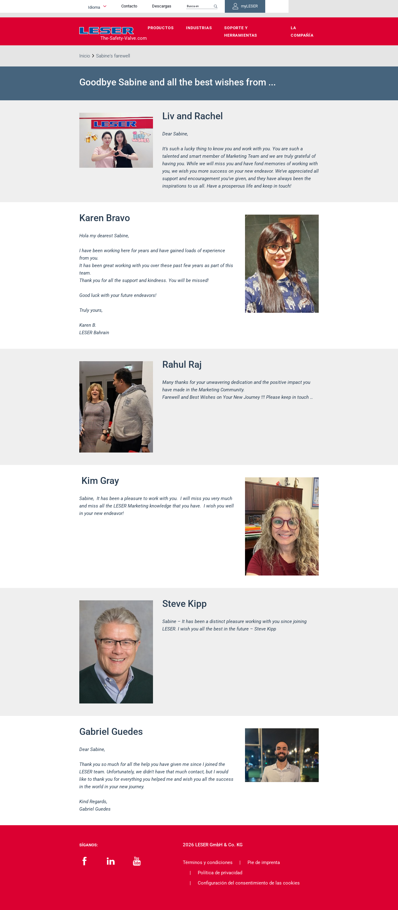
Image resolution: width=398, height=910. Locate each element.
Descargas (203, 8)
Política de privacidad (220, 873)
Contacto (170, 8)
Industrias (199, 27)
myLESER (298, 9)
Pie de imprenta (264, 862)
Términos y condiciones (208, 862)
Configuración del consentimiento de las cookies (249, 883)
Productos (161, 27)
